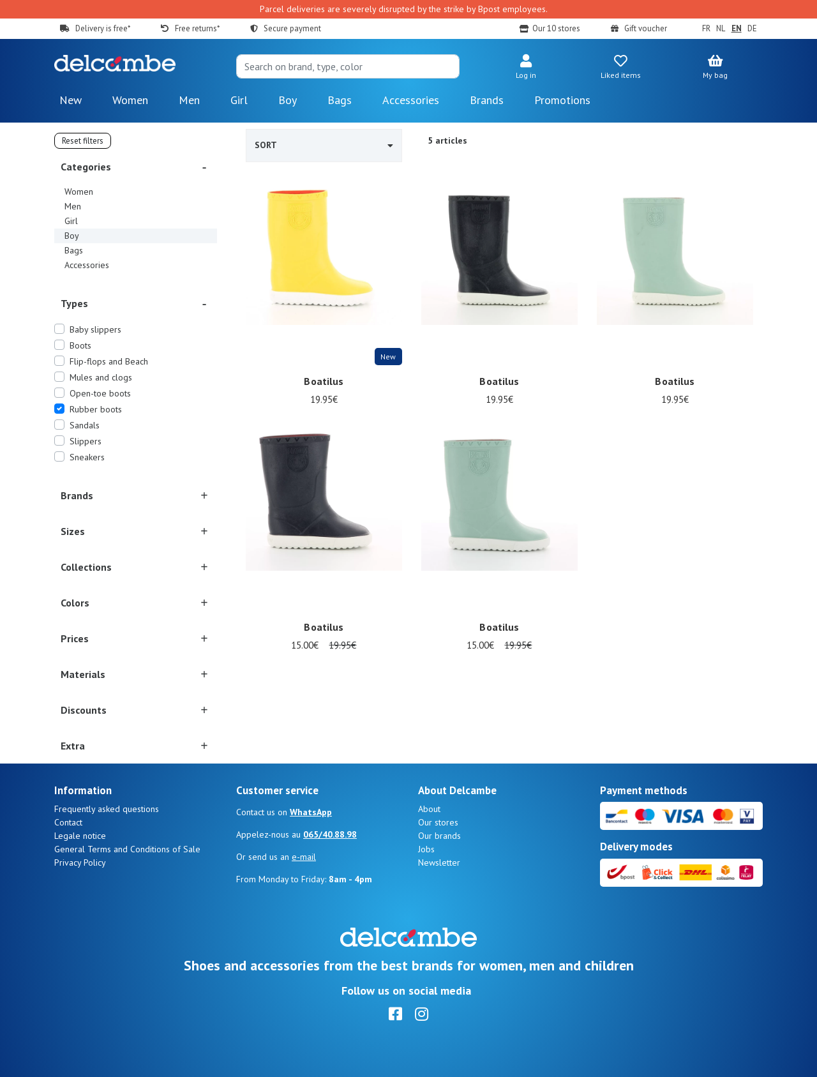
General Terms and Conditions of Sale (127, 849)
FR (706, 28)
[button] (526, 67)
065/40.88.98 (330, 834)
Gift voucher (645, 28)
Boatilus (323, 381)
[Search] (348, 66)
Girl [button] (239, 100)
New (70, 100)
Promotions (562, 100)
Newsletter (439, 862)
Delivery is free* (102, 28)
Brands (487, 100)
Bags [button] (339, 100)
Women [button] (130, 100)
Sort (324, 145)
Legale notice (80, 835)
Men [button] (189, 100)
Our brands (439, 835)
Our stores (438, 822)
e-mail (304, 856)
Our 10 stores (556, 28)
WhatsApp (311, 812)
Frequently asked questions (106, 809)
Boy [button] (287, 100)
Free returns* (197, 28)
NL (720, 28)
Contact (68, 822)
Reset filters (82, 140)
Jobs (426, 849)
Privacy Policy (80, 862)
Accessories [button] (410, 100)
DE (752, 28)
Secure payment (292, 28)
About (429, 809)
